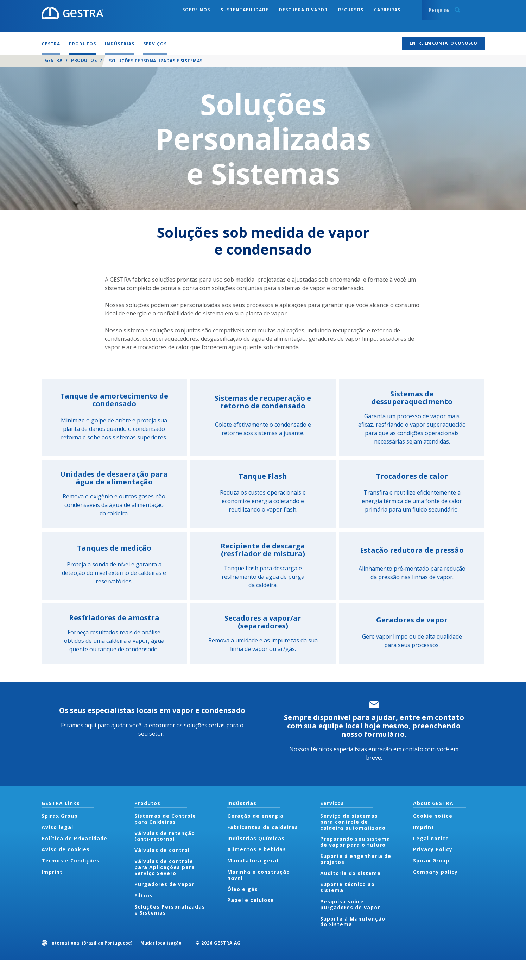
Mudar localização (161, 943)
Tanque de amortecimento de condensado (114, 399)
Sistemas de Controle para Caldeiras (165, 818)
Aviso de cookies (66, 849)
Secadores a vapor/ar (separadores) (262, 621)
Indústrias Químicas (256, 838)
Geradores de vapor (412, 620)
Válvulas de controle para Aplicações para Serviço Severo (164, 867)
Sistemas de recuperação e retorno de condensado (263, 401)
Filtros (143, 895)
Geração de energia (255, 815)
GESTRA (54, 60)
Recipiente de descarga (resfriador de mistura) (263, 549)
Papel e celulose (250, 900)
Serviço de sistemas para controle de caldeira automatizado (353, 821)
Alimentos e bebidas (256, 849)
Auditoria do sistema (350, 873)
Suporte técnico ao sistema (347, 887)
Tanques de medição (114, 548)
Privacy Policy (432, 849)
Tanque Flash (263, 476)
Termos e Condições (71, 860)
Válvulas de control (162, 850)
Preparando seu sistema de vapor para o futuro (355, 841)
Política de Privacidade (74, 838)
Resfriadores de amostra (114, 617)
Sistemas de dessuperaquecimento (412, 397)
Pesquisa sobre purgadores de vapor (350, 904)
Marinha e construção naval (258, 874)
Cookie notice (432, 815)
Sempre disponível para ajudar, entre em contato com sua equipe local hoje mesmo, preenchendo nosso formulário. (374, 726)
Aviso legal (57, 827)
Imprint (52, 871)
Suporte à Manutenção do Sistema (352, 921)
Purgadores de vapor (164, 884)
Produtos (84, 60)
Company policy (435, 871)
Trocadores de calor (412, 476)
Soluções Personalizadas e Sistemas (169, 909)
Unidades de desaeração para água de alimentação (114, 478)
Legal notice (431, 838)
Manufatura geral (252, 860)
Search (457, 10)
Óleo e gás (242, 889)
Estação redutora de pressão (412, 550)
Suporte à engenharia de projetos (355, 859)
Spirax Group (60, 815)
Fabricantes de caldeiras (262, 827)
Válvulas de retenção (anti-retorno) (164, 836)
